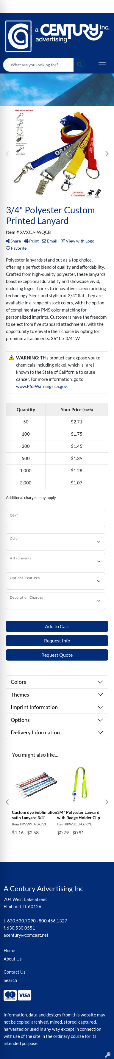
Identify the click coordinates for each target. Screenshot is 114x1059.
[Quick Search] (38, 65)
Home (9, 950)
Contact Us (15, 971)
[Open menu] (102, 65)
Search (10, 980)
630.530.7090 (21, 920)
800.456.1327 (53, 920)
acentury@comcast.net (26, 935)
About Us (13, 958)
